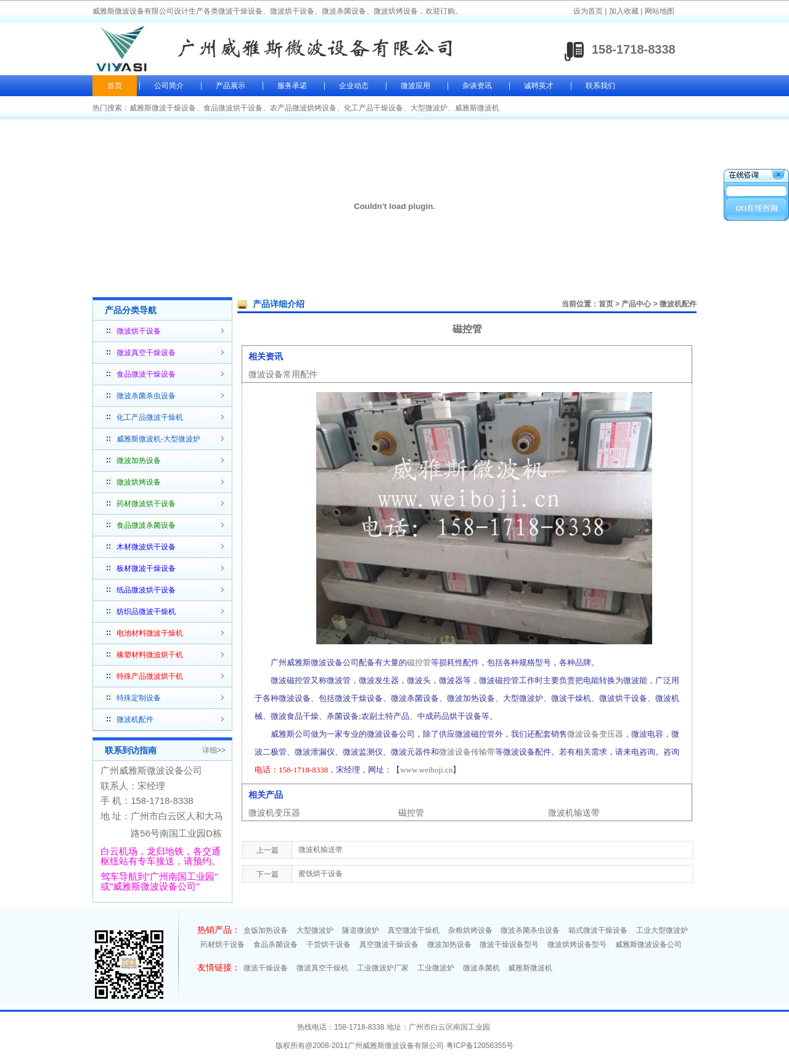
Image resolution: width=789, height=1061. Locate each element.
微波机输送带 (574, 812)
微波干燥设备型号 (509, 944)
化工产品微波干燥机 (150, 417)
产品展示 (230, 85)
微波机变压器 (274, 812)
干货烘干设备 (328, 944)
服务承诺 (292, 85)
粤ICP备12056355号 (479, 1045)
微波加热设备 (449, 944)
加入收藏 (624, 11)
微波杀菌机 (481, 968)
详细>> (214, 750)
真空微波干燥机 (413, 930)
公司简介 (169, 85)
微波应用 (415, 85)
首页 (114, 85)
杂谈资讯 (477, 85)
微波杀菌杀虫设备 (146, 395)
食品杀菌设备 (275, 944)
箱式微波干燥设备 (598, 930)
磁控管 (411, 812)
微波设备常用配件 (282, 374)
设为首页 (588, 11)
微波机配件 (135, 719)
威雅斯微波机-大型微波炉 (158, 439)
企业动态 (354, 85)
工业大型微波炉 (662, 930)
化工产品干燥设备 (373, 108)
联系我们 (600, 85)
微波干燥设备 (265, 968)
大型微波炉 (429, 108)
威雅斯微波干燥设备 (162, 108)
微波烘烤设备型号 (577, 944)
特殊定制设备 (139, 698)
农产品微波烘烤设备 (303, 108)
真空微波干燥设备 (389, 944)
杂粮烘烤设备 (470, 930)
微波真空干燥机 (322, 968)
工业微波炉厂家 (383, 968)
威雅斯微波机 (477, 108)
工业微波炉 (435, 968)
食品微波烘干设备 (233, 108)
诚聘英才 (539, 85)
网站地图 (659, 11)
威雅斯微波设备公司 (648, 944)
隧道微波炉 (360, 930)
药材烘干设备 (222, 944)
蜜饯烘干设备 (320, 873)
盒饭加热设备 (265, 930)
